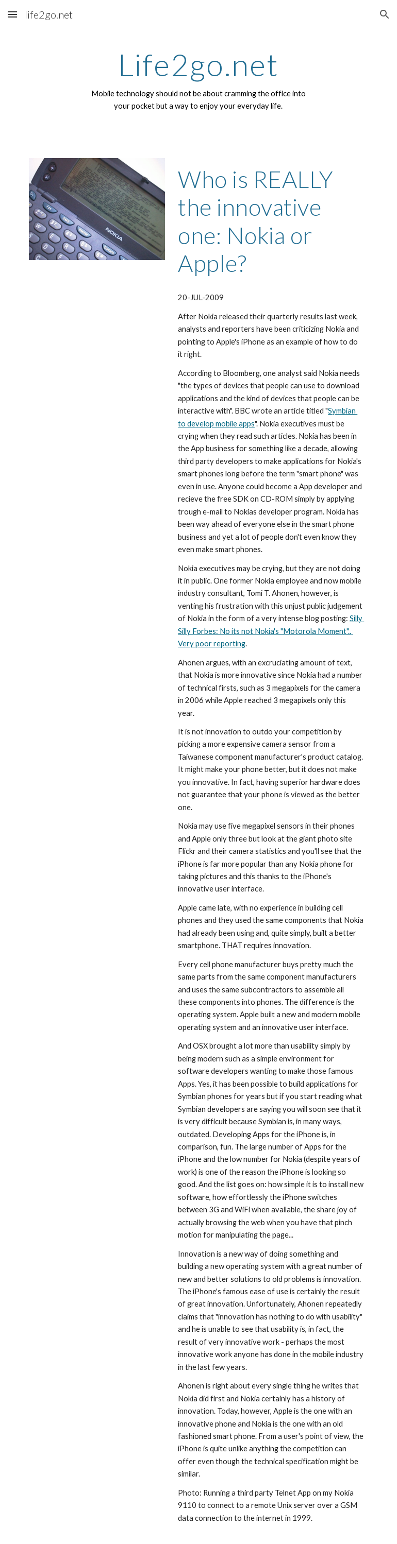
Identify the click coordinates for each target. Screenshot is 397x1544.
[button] (12, 14)
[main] (198, 80)
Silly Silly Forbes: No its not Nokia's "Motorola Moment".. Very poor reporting (271, 631)
